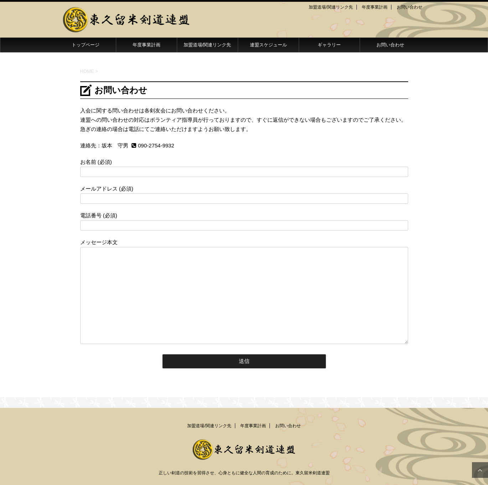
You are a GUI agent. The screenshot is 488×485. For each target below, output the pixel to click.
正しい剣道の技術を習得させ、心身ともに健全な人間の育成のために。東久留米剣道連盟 (244, 472)
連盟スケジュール (268, 44)
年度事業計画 (374, 7)
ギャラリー (329, 44)
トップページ (85, 44)
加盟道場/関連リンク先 (331, 7)
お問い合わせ (409, 7)
